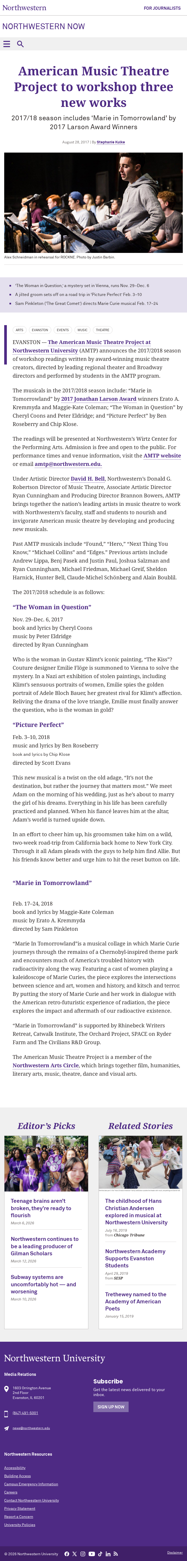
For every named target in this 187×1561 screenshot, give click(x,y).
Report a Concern (18, 1517)
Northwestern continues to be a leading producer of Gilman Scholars (45, 1247)
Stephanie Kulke (111, 142)
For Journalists (162, 8)
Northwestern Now (43, 27)
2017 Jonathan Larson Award (99, 398)
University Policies (19, 1525)
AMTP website (162, 455)
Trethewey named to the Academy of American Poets (135, 1302)
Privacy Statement (19, 1509)
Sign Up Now (111, 1407)
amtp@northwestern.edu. (68, 463)
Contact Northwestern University (31, 1500)
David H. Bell (88, 478)
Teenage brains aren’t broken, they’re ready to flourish (41, 1209)
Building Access (17, 1476)
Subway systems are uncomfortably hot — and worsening (43, 1285)
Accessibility (15, 1468)
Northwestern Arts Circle (46, 1065)
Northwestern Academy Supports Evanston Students (135, 1259)
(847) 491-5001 (25, 1413)
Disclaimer (175, 1552)
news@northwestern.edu (31, 1428)
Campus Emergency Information (31, 1484)
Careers (10, 1492)
